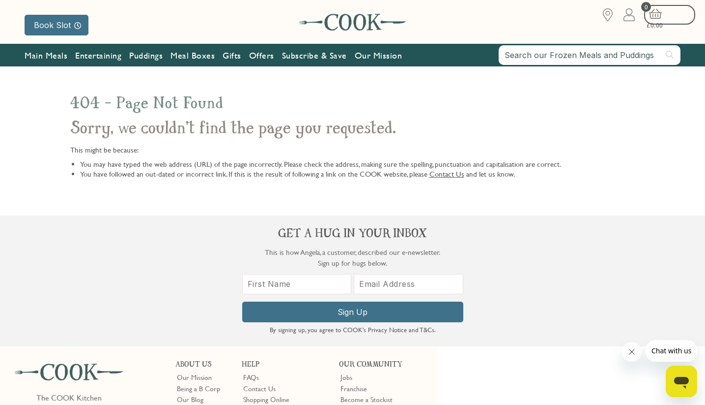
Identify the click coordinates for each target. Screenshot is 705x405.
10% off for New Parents (375, 279)
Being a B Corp (198, 257)
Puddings (146, 60)
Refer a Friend (360, 301)
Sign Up (571, 322)
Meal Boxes (192, 60)
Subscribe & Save (314, 60)
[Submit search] (670, 59)
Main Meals (46, 60)
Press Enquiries (264, 290)
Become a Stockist (366, 268)
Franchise (353, 257)
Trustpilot (394, 319)
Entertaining (98, 60)
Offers (261, 60)
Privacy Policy (97, 381)
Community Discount (370, 290)
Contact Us (446, 173)
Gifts (232, 60)
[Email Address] (623, 294)
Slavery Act (180, 381)
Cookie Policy (141, 381)
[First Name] (519, 294)
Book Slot (57, 25)
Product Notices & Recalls (280, 301)
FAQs (251, 246)
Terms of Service (237, 390)
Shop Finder (194, 279)
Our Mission (378, 60)
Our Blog (190, 268)
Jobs (346, 246)
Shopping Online (266, 268)
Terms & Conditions (46, 381)
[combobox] (589, 60)
